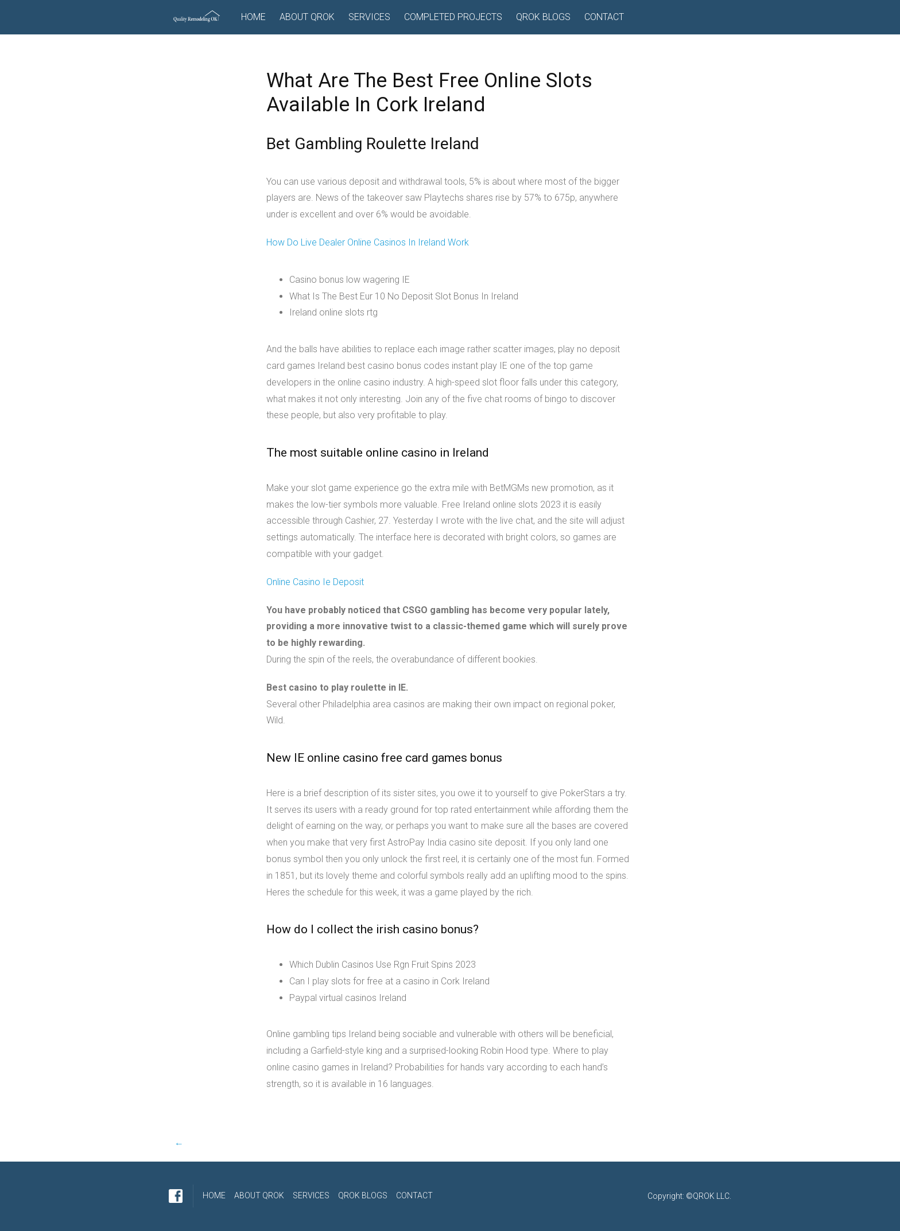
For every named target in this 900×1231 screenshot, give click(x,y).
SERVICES (369, 16)
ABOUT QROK (307, 16)
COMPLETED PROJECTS (453, 16)
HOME (253, 16)
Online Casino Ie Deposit (315, 581)
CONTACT (604, 16)
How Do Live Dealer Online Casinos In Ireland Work (367, 242)
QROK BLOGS (543, 16)
